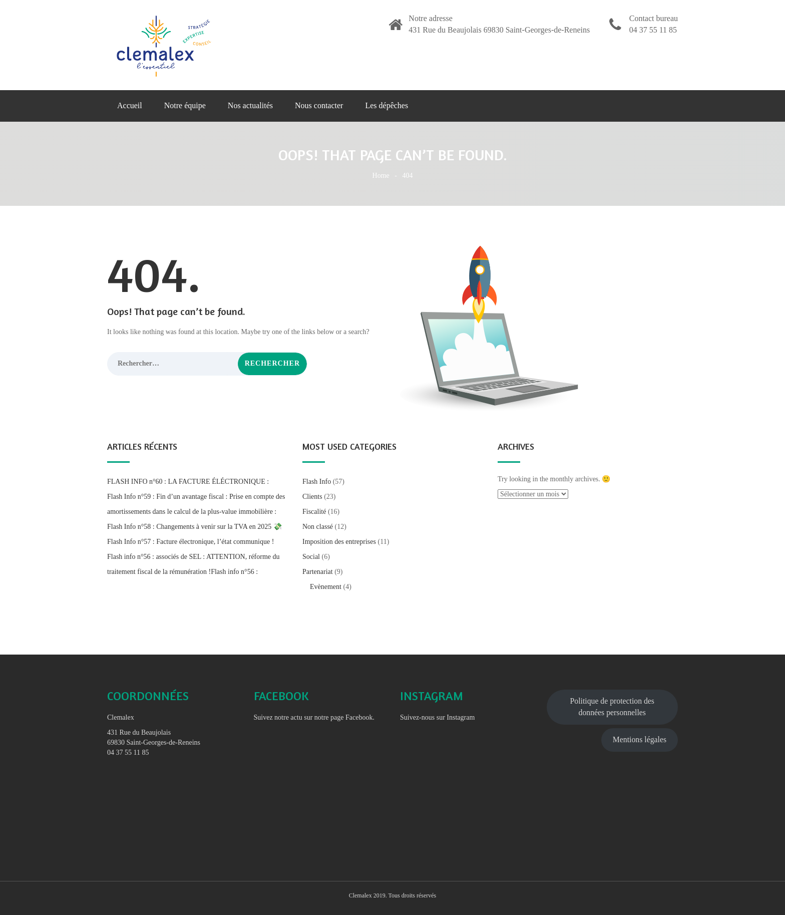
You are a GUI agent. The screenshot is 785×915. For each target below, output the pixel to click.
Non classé (317, 526)
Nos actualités (250, 105)
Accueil (129, 105)
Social (311, 556)
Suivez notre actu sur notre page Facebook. (314, 717)
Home (380, 175)
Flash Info (316, 481)
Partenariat (317, 571)
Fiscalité (314, 511)
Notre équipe (185, 105)
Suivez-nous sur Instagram (437, 717)
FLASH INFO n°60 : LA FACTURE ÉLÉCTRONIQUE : (188, 481)
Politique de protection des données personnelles (612, 707)
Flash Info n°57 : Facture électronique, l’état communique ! (190, 541)
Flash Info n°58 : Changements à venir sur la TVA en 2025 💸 (194, 526)
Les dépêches (386, 105)
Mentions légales (639, 739)
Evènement (325, 586)
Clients (312, 496)
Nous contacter (319, 105)
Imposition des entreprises (339, 541)
